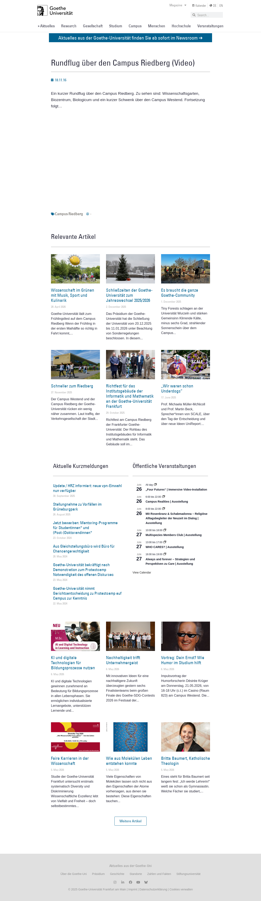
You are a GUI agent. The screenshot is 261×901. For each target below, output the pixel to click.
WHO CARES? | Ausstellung (165, 547)
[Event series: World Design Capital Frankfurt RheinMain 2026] (164, 554)
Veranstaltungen (210, 25)
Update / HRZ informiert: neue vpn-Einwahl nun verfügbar (87, 488)
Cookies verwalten (181, 889)
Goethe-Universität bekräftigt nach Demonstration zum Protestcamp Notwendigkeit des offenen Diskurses (83, 569)
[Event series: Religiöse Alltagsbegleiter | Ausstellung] (163, 508)
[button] (130, 821)
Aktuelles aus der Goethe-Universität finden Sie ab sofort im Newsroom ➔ (130, 37)
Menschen (156, 25)
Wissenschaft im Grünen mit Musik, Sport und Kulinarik (72, 295)
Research (68, 25)
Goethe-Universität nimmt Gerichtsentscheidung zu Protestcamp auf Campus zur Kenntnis (87, 593)
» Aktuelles (46, 25)
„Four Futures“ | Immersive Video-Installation (176, 489)
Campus (135, 25)
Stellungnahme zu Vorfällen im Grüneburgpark (77, 507)
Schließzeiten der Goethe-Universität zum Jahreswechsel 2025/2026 (129, 295)
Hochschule (181, 25)
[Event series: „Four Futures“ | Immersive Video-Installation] (155, 484)
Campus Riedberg (69, 213)
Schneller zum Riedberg (72, 386)
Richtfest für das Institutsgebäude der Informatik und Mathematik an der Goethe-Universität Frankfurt (130, 396)
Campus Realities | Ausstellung (167, 501)
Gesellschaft (93, 25)
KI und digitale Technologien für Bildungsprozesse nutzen (73, 663)
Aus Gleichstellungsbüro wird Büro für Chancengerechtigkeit (84, 549)
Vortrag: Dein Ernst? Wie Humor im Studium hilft (182, 660)
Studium (115, 25)
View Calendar (142, 572)
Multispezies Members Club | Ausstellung (174, 535)
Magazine (177, 5)
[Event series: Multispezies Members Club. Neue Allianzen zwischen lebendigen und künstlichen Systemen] (164, 530)
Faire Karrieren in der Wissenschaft (70, 760)
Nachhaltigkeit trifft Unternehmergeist (123, 660)
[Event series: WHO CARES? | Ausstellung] (164, 542)
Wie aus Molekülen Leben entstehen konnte (129, 760)
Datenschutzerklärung (153, 889)
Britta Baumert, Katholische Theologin (185, 760)
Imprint (132, 889)
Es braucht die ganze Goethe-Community (179, 292)
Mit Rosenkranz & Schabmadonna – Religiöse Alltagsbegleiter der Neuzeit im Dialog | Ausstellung (176, 518)
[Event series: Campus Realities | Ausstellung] (163, 496)
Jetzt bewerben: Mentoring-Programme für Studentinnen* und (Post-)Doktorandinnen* (85, 527)
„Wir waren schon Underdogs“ (177, 388)
